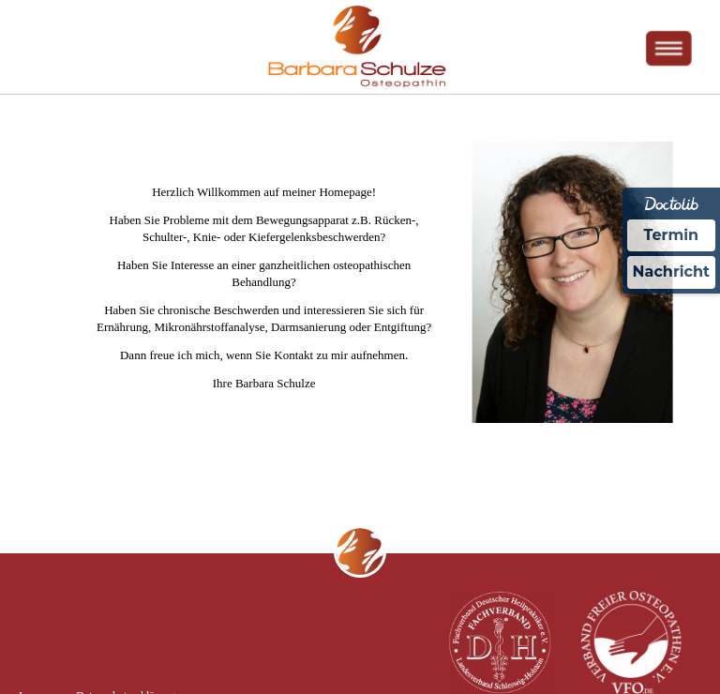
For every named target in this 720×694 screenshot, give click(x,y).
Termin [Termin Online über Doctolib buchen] (671, 235)
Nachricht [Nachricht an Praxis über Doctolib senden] (671, 271)
